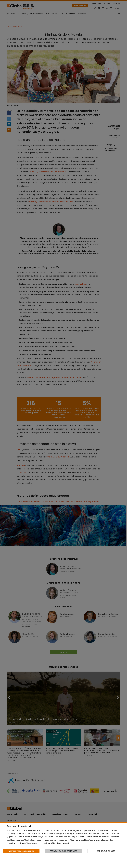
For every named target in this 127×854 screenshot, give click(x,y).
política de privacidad (59, 843)
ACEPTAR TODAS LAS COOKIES (21, 851)
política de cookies (31, 843)
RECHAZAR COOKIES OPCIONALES (63, 851)
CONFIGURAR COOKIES (106, 851)
